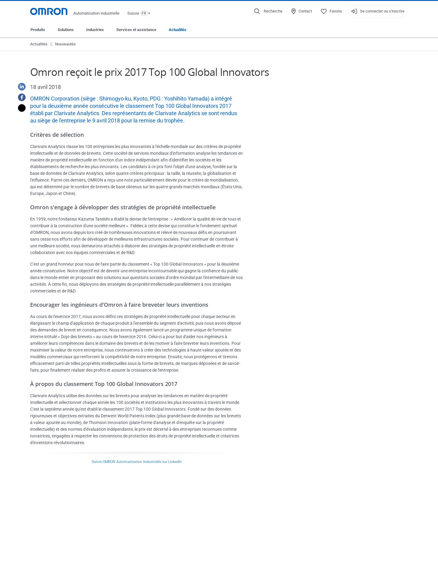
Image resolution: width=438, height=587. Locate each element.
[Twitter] (19, 108)
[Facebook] (19, 97)
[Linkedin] (19, 86)
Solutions (66, 29)
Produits (37, 29)
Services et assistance (136, 29)
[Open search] (268, 11)
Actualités (177, 29)
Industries (95, 29)
